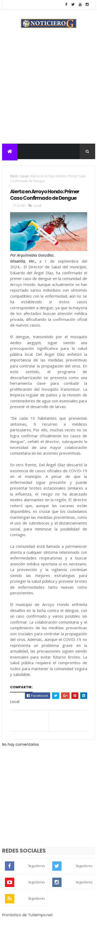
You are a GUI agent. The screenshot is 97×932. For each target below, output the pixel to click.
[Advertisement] (48, 92)
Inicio (14, 176)
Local (24, 176)
